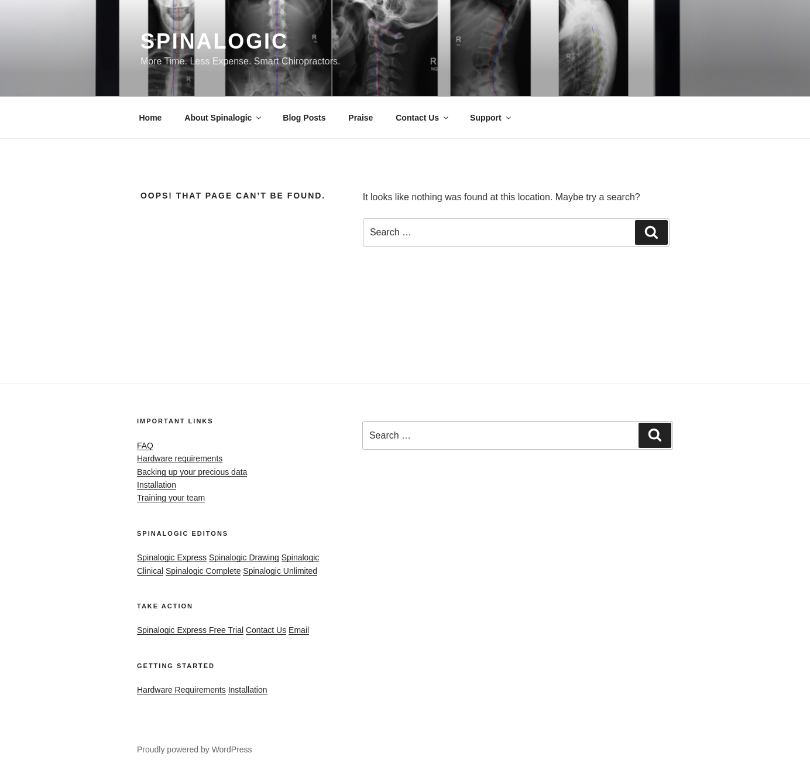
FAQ (145, 445)
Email (299, 630)
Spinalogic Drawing (244, 557)
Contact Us (423, 117)
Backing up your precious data (192, 472)
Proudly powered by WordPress (194, 749)
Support (491, 117)
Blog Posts (304, 117)
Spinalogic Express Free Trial (190, 630)
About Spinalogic (223, 117)
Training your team (171, 497)
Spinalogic (214, 41)
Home (150, 117)
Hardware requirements (179, 458)
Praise (360, 117)
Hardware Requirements (181, 689)
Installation (156, 485)
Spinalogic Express (172, 557)
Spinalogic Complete (203, 571)
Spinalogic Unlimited (280, 571)
